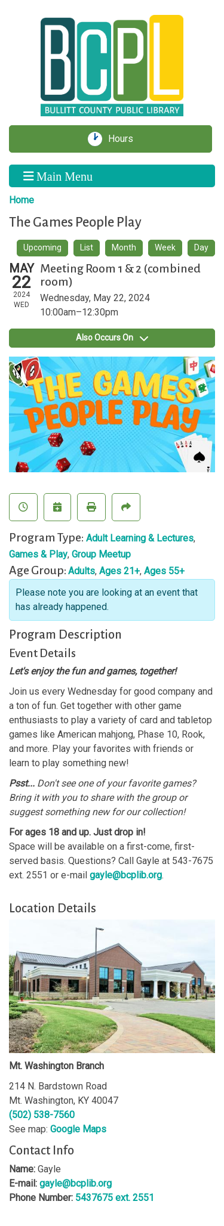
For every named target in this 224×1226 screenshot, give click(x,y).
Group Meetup (101, 554)
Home (21, 200)
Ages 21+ (119, 571)
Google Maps (78, 1129)
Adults (81, 571)
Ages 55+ (164, 571)
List (86, 247)
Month (124, 247)
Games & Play (38, 554)
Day (201, 247)
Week (165, 247)
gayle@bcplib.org (126, 875)
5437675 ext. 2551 (114, 1197)
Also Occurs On (112, 337)
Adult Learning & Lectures (140, 538)
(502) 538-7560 (42, 1114)
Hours (125, 139)
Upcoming (42, 247)
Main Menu (58, 176)
